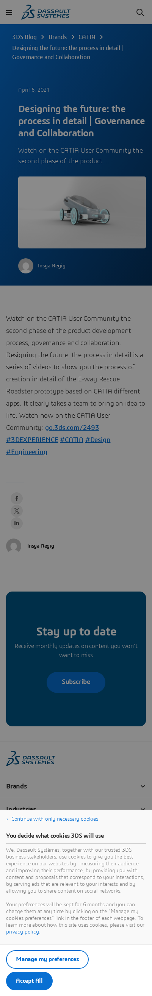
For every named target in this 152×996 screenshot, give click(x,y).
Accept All (29, 981)
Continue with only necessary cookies (54, 819)
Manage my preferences (47, 959)
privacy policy (22, 932)
